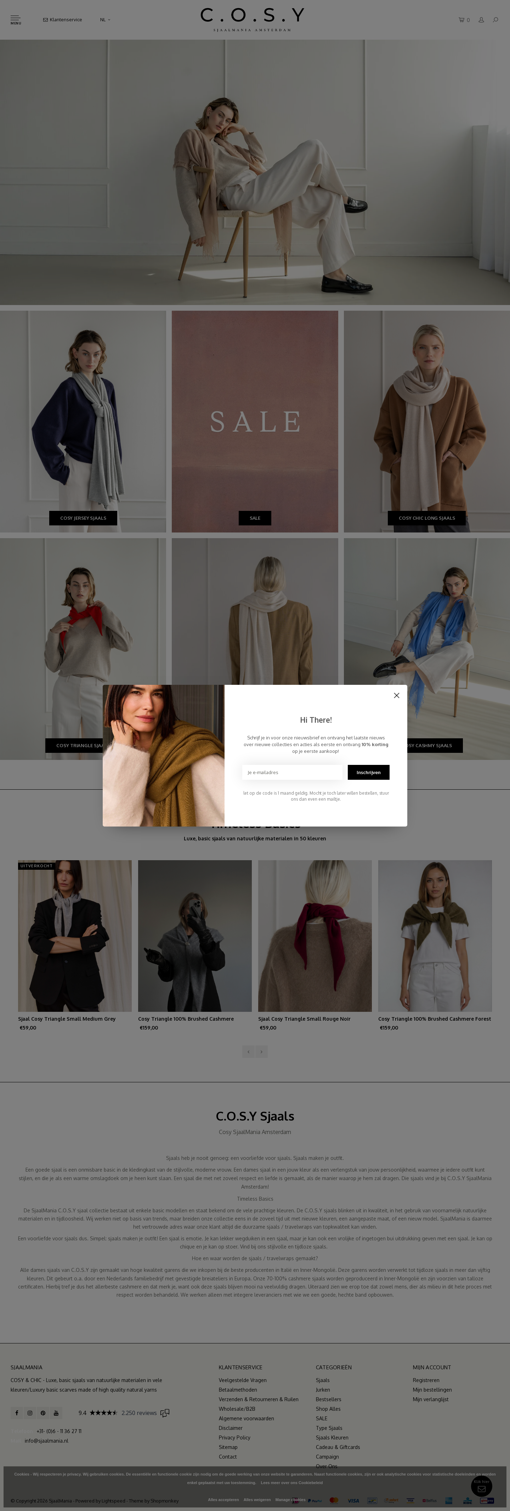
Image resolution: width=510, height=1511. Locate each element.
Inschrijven (369, 772)
